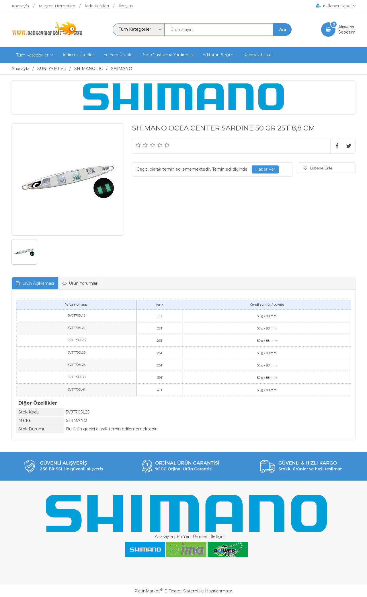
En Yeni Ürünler (192, 536)
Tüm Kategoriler (32, 55)
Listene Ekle (318, 168)
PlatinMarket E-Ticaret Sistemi (166, 591)
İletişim (218, 536)
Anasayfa (164, 536)
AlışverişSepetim (347, 29)
